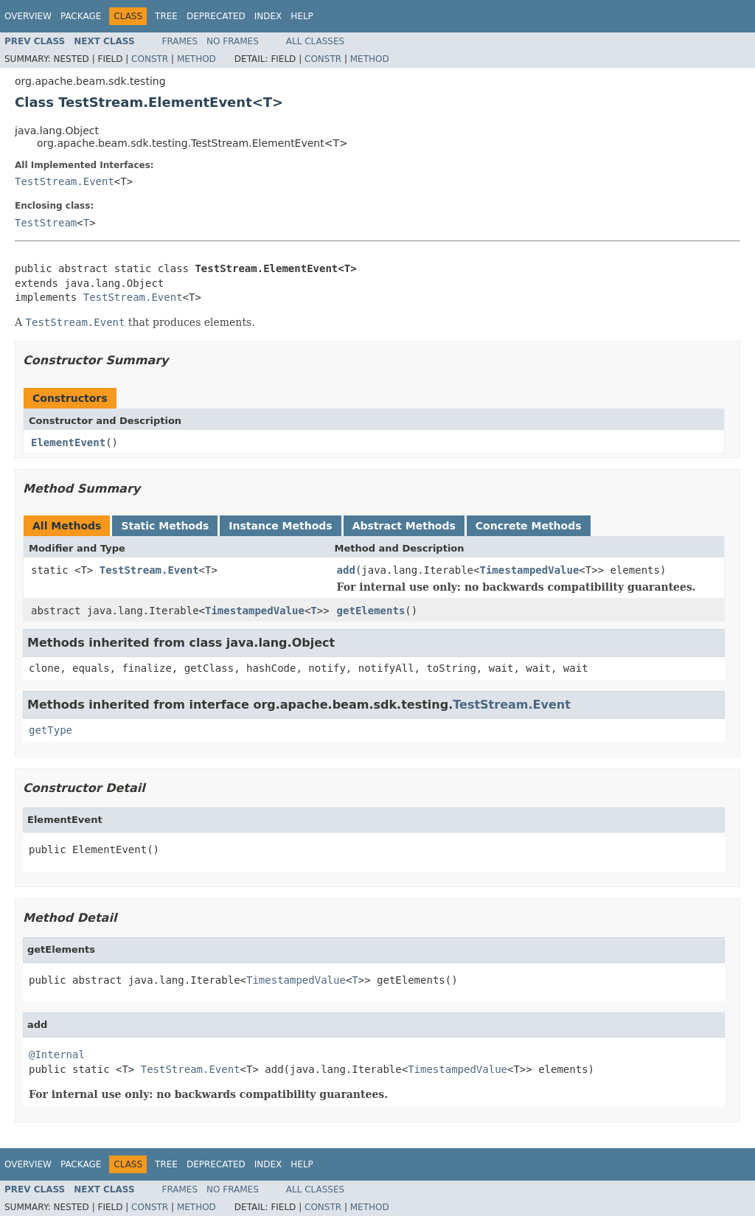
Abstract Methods (404, 526)
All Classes (315, 41)
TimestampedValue (529, 570)
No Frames (232, 41)
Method (196, 59)
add (346, 570)
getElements (371, 610)
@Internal (57, 1054)
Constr (149, 59)
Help (301, 16)
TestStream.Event (64, 181)
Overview (28, 16)
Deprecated (216, 16)
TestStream (46, 223)
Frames (180, 41)
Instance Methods (280, 526)
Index (268, 16)
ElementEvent (68, 442)
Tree (166, 16)
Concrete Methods (529, 526)
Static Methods (165, 526)
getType (50, 730)
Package (80, 16)
